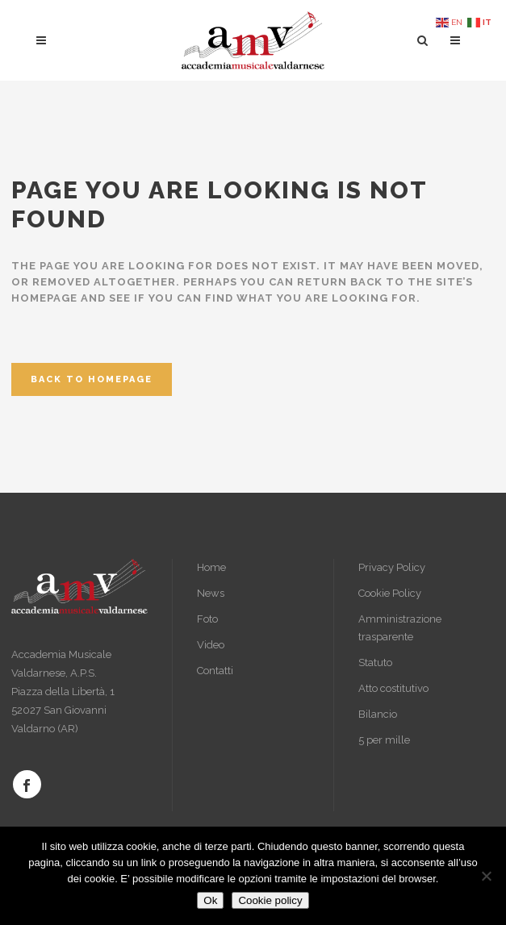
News (210, 593)
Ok (210, 900)
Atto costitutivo (393, 688)
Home (211, 567)
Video (210, 645)
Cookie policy (270, 900)
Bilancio (377, 714)
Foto (207, 619)
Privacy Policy (391, 567)
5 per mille (384, 740)
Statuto (375, 662)
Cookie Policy (389, 593)
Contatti (215, 671)
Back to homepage (92, 379)
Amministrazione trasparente (399, 628)
